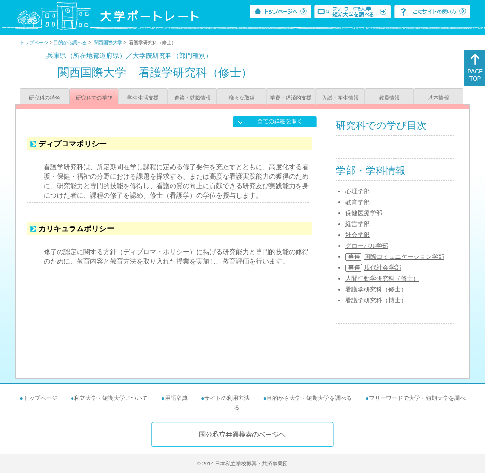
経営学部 (357, 223)
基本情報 (438, 97)
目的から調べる (70, 42)
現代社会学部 (382, 267)
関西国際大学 (108, 42)
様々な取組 (242, 97)
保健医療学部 (363, 213)
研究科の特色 (44, 97)
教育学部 (357, 202)
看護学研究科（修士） (376, 289)
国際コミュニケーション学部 (404, 256)
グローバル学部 (366, 245)
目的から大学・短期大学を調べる (309, 398)
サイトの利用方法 (227, 398)
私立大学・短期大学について (111, 398)
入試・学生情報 (340, 97)
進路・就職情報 (192, 97)
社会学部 (357, 234)
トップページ (34, 42)
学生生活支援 (143, 97)
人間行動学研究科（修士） (382, 278)
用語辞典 (176, 398)
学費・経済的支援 (291, 97)
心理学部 (357, 191)
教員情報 (389, 97)
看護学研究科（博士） (376, 300)
